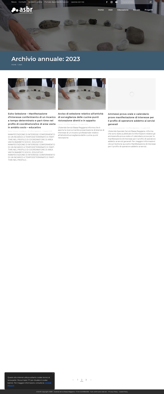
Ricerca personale (119, 128)
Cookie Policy (123, 392)
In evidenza (22, 131)
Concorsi (15, 131)
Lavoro (60, 124)
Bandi (10, 131)
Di (34, 131)
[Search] (137, 2)
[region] (30, 380)
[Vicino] (53, 373)
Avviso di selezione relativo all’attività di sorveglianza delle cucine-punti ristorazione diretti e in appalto (80, 117)
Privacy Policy (113, 392)
